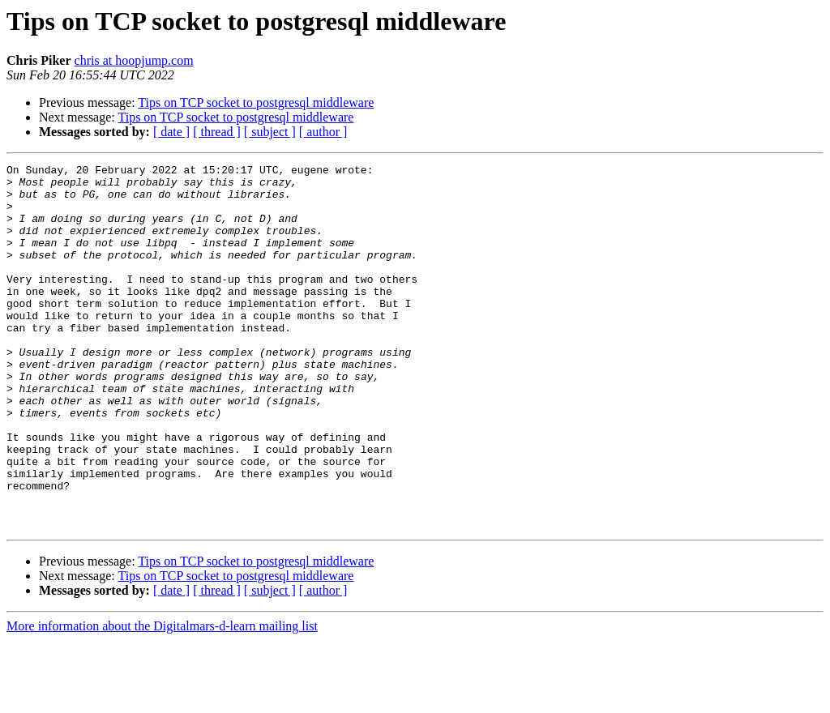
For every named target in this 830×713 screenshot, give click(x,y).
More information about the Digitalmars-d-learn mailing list (162, 699)
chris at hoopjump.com (134, 60)
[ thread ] (217, 132)
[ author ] (323, 132)
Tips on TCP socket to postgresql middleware (256, 102)
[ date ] (171, 132)
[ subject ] (270, 132)
